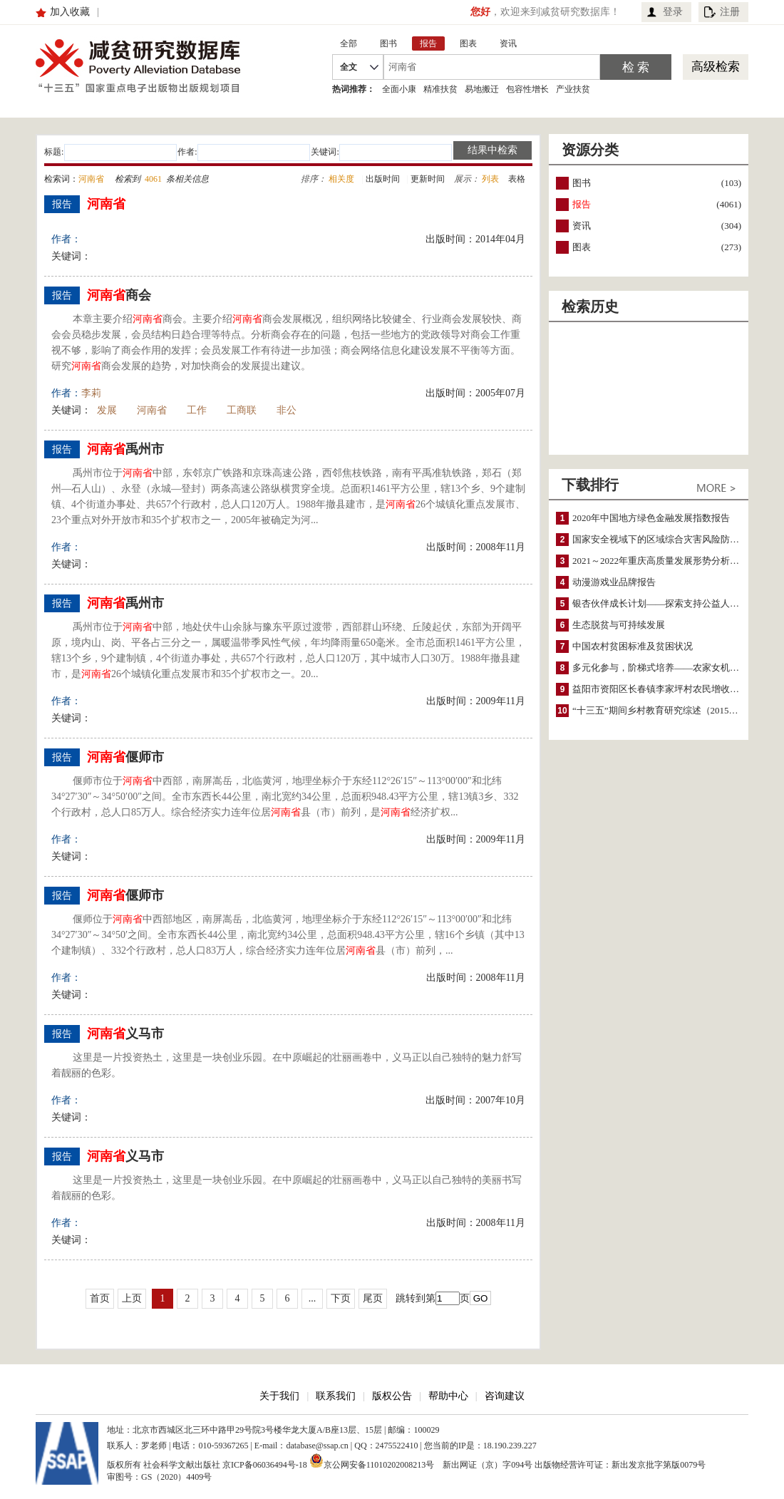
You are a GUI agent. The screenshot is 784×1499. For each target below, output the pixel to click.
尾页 (373, 1298)
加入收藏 (70, 11)
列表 (490, 179)
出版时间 (383, 179)
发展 (107, 410)
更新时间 (428, 179)
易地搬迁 (482, 89)
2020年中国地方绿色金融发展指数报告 (651, 517)
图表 (581, 247)
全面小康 (399, 89)
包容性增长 (527, 89)
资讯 (581, 225)
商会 (119, 295)
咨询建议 (505, 1396)
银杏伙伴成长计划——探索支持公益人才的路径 (669, 603)
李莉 (91, 393)
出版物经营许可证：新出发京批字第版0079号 (620, 1465)
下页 (341, 1298)
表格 (516, 179)
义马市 (125, 1033)
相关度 (341, 179)
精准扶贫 (440, 89)
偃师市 (125, 757)
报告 (581, 204)
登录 (673, 11)
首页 (100, 1298)
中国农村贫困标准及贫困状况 (632, 646)
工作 (197, 410)
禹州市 (125, 449)
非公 (286, 410)
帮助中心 (448, 1396)
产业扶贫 (573, 89)
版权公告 (392, 1396)
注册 (730, 11)
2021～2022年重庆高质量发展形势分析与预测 (665, 560)
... (312, 1298)
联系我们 (336, 1396)
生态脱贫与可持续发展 (618, 624)
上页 (132, 1298)
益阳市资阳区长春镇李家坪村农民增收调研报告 (669, 689)
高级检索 (715, 66)
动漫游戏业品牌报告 (614, 582)
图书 (581, 182)
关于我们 (279, 1396)
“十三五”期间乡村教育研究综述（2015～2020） (669, 710)
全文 (348, 67)
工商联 (242, 410)
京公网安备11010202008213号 (372, 1460)
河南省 (152, 410)
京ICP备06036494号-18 (264, 1465)
